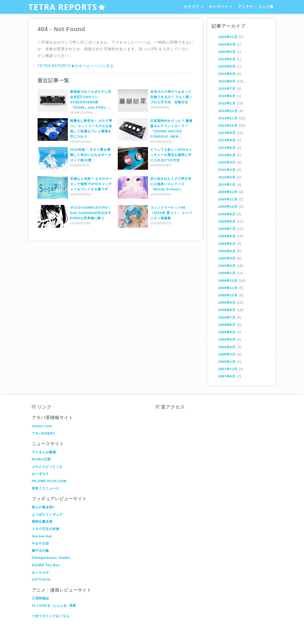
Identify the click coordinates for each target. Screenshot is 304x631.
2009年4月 (227, 251)
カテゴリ (191, 7)
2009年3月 (227, 258)
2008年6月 (227, 325)
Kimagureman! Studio (51, 558)
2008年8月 (227, 310)
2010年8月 (227, 148)
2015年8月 (227, 81)
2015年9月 (227, 74)
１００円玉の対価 (45, 529)
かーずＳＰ (40, 474)
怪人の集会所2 (43, 507)
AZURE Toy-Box (46, 565)
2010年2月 (227, 177)
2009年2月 (227, 266)
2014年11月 (228, 118)
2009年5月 (227, 244)
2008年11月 (228, 288)
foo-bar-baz (42, 536)
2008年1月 (227, 361)
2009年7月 (227, 229)
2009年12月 (228, 192)
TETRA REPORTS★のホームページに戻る (76, 66)
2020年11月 (228, 37)
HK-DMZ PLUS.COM (49, 481)
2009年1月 (227, 273)
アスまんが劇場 (44, 452)
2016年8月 (227, 66)
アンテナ (245, 7)
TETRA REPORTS (67, 6)
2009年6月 (227, 236)
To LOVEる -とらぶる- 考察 (54, 605)
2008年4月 (227, 339)
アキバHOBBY (43, 433)
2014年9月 (227, 133)
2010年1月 (227, 184)
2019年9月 (227, 59)
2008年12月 (228, 280)
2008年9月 (227, 302)
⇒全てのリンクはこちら (51, 616)
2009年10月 (228, 206)
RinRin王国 (41, 459)
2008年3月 (227, 347)
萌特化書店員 (42, 521)
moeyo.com (42, 426)
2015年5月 (227, 96)
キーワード (218, 7)
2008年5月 (227, 332)
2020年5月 (227, 44)
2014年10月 (228, 125)
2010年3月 (227, 170)
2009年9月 (227, 214)
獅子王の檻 (40, 550)
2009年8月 (227, 221)
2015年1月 (227, 103)
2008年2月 (227, 354)
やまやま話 (40, 543)
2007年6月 (227, 376)
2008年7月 (227, 317)
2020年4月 (227, 52)
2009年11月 (228, 199)
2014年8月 (227, 140)
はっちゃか (40, 572)
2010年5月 (227, 155)
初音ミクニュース (45, 488)
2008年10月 (228, 295)
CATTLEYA (41, 579)
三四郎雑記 (40, 598)
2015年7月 (227, 88)
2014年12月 (228, 111)
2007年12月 (228, 369)
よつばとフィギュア (47, 514)
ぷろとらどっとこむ (47, 466)
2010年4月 (227, 162)
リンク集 (266, 7)
